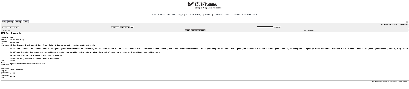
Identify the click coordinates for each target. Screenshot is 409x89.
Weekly (10, 22)
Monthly (18, 22)
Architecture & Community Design (167, 14)
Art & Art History (194, 14)
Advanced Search (308, 30)
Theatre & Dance (221, 14)
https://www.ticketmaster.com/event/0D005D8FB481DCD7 (27, 66)
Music (208, 14)
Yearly (26, 22)
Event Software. (393, 84)
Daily (4, 22)
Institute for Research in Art (245, 14)
